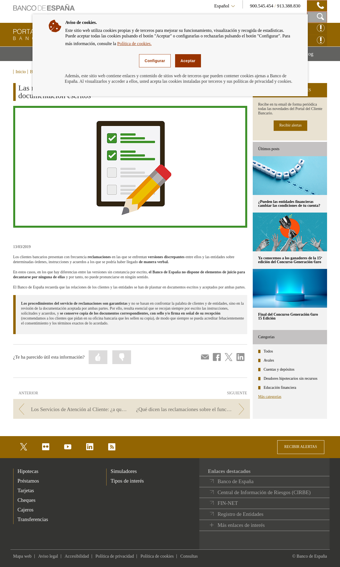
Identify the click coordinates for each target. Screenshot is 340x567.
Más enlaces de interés (241, 525)
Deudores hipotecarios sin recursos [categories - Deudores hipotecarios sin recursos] (291, 378)
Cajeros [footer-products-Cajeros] (26, 510)
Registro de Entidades (240, 514)
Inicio (21, 72)
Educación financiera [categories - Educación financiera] (280, 388)
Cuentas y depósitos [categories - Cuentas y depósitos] (279, 369)
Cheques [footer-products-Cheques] (27, 500)
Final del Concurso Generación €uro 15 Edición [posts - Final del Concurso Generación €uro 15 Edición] (288, 316)
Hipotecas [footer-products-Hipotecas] (28, 471)
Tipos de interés (127, 481)
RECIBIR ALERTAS (300, 447)
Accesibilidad (77, 556)
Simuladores (124, 471)
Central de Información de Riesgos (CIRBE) (264, 492)
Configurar (155, 61)
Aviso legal (48, 556)
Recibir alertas (290, 125)
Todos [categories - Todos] (268, 351)
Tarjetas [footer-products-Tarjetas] (26, 490)
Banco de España (235, 481)
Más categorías (269, 397)
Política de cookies (157, 556)
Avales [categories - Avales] (269, 360)
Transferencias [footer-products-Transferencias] (33, 519)
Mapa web (22, 556)
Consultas (189, 556)
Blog (315, 56)
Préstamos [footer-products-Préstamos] (28, 481)
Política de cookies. (134, 43)
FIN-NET (227, 503)
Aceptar (188, 61)
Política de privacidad (115, 556)
